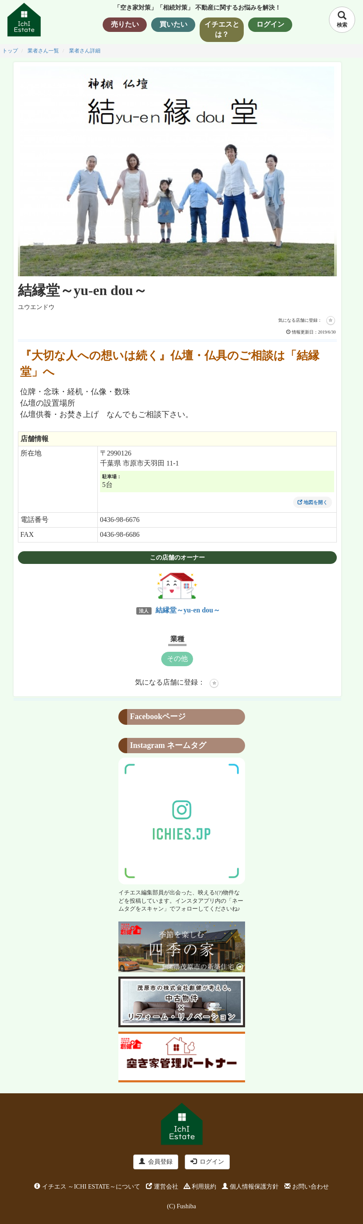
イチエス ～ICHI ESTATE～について (87, 1186)
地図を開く (312, 502)
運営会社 (162, 1186)
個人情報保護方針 (250, 1186)
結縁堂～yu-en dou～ (187, 610)
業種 (177, 639)
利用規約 (200, 1186)
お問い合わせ (306, 1186)
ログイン (207, 1161)
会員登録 (156, 1161)
